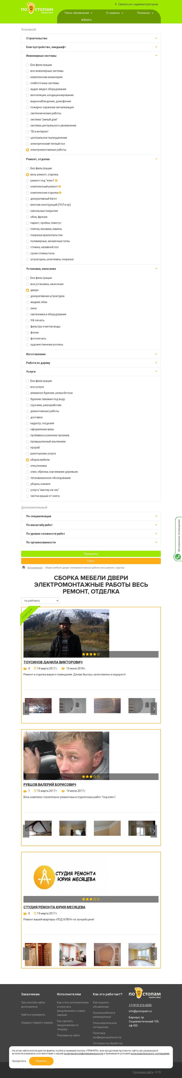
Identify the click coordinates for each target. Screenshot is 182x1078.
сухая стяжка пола (40, 253)
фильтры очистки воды (43, 326)
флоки (32, 332)
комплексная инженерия (44, 77)
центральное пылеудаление (46, 137)
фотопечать (36, 338)
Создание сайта (143, 1072)
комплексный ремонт (43, 186)
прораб (33, 447)
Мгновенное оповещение (177, 520)
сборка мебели (38, 459)
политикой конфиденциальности (83, 1053)
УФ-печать (35, 320)
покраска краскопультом (44, 235)
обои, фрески (36, 217)
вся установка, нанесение (45, 284)
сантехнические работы (43, 113)
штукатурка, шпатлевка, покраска (50, 259)
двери (32, 290)
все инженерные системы (44, 71)
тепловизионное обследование (48, 478)
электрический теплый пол (45, 143)
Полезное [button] (145, 13)
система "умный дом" (42, 119)
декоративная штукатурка (45, 296)
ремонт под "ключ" (41, 180)
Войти (88, 20)
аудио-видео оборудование (46, 89)
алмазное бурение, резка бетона (49, 393)
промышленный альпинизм (46, 441)
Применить (91, 553)
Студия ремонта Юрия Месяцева (54, 907)
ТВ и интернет (37, 131)
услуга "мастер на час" (42, 490)
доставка (34, 417)
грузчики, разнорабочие (44, 405)
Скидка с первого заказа (37, 1022)
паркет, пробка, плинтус (43, 223)
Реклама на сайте (68, 1035)
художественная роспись (44, 344)
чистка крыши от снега (43, 496)
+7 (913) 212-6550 (140, 1005)
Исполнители (35, 567)
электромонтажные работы (46, 149)
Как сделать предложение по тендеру (68, 1025)
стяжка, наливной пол (42, 247)
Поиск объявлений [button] (78, 13)
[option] (38, 708)
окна (31, 308)
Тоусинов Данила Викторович (52, 662)
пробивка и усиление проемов (47, 435)
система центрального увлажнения (51, 125)
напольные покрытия (42, 211)
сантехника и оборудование (46, 314)
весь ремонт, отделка (42, 174)
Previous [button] (26, 708)
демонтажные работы (42, 411)
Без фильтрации (39, 65)
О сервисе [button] (114, 13)
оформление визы (40, 429)
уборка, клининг (38, 484)
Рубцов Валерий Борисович (49, 784)
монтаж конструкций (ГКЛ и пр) (48, 204)
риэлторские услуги (41, 453)
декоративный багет (41, 198)
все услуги (35, 387)
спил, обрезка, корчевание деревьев (52, 471)
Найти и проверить (33, 1014)
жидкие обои (36, 302)
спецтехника (36, 465)
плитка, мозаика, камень (44, 229)
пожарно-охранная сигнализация (50, 107)
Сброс (91, 561)
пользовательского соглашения (150, 1053)
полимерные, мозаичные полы (48, 241)
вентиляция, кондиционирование (50, 95)
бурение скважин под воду (45, 399)
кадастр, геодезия (40, 423)
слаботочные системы (42, 83)
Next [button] (154, 708)
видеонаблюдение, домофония (48, 101)
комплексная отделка (43, 192)
